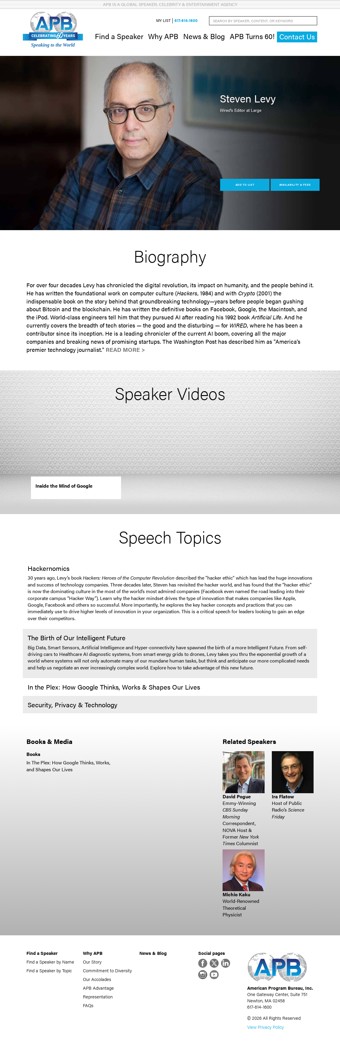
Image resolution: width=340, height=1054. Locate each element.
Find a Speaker (119, 36)
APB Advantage (98, 988)
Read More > (125, 349)
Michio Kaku (236, 894)
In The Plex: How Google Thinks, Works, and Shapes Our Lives (68, 765)
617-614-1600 (186, 20)
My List (163, 20)
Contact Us (297, 36)
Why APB (163, 36)
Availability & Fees (295, 185)
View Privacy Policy (265, 1027)
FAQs (88, 1005)
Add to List (244, 185)
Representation (98, 996)
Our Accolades (97, 979)
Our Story (92, 961)
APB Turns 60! (252, 36)
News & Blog (204, 36)
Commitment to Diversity (107, 970)
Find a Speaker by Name (50, 961)
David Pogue (237, 796)
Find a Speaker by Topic (49, 970)
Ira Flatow (283, 796)
